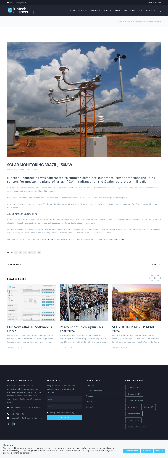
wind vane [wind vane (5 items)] (132, 407)
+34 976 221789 (154, 3)
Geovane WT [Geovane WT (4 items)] (134, 387)
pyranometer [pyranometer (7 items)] (134, 414)
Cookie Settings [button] (131, 450)
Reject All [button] (159, 450)
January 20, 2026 (67, 348)
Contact (89, 407)
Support (89, 396)
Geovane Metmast (94, 391)
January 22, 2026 (14, 348)
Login (11, 3)
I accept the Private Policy (61, 412)
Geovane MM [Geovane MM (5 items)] (134, 394)
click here (120, 239)
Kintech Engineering (15, 169)
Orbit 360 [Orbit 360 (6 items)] (148, 407)
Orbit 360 (90, 385)
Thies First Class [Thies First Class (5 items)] (135, 400)
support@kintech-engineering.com (26, 418)
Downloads (91, 401)
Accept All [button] (147, 450)
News (127, 22)
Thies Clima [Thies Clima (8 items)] (133, 420)
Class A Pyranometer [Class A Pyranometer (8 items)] (137, 427)
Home (119, 22)
